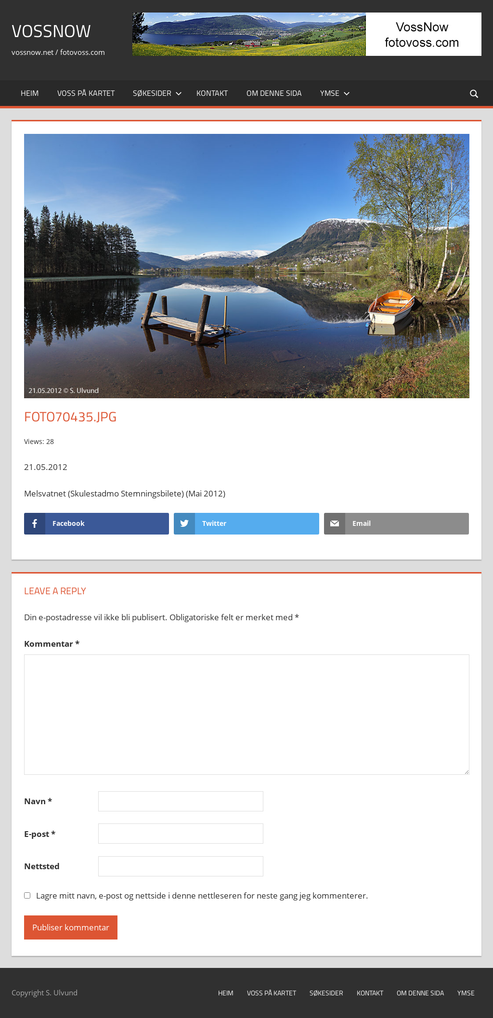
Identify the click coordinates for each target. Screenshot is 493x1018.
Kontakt (212, 93)
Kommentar (51, 643)
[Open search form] (475, 93)
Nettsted (42, 866)
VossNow (51, 30)
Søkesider (157, 93)
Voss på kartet (86, 93)
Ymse (335, 93)
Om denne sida (274, 93)
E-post (39, 833)
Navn (38, 801)
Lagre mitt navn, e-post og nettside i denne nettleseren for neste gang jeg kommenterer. (202, 895)
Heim (30, 93)
